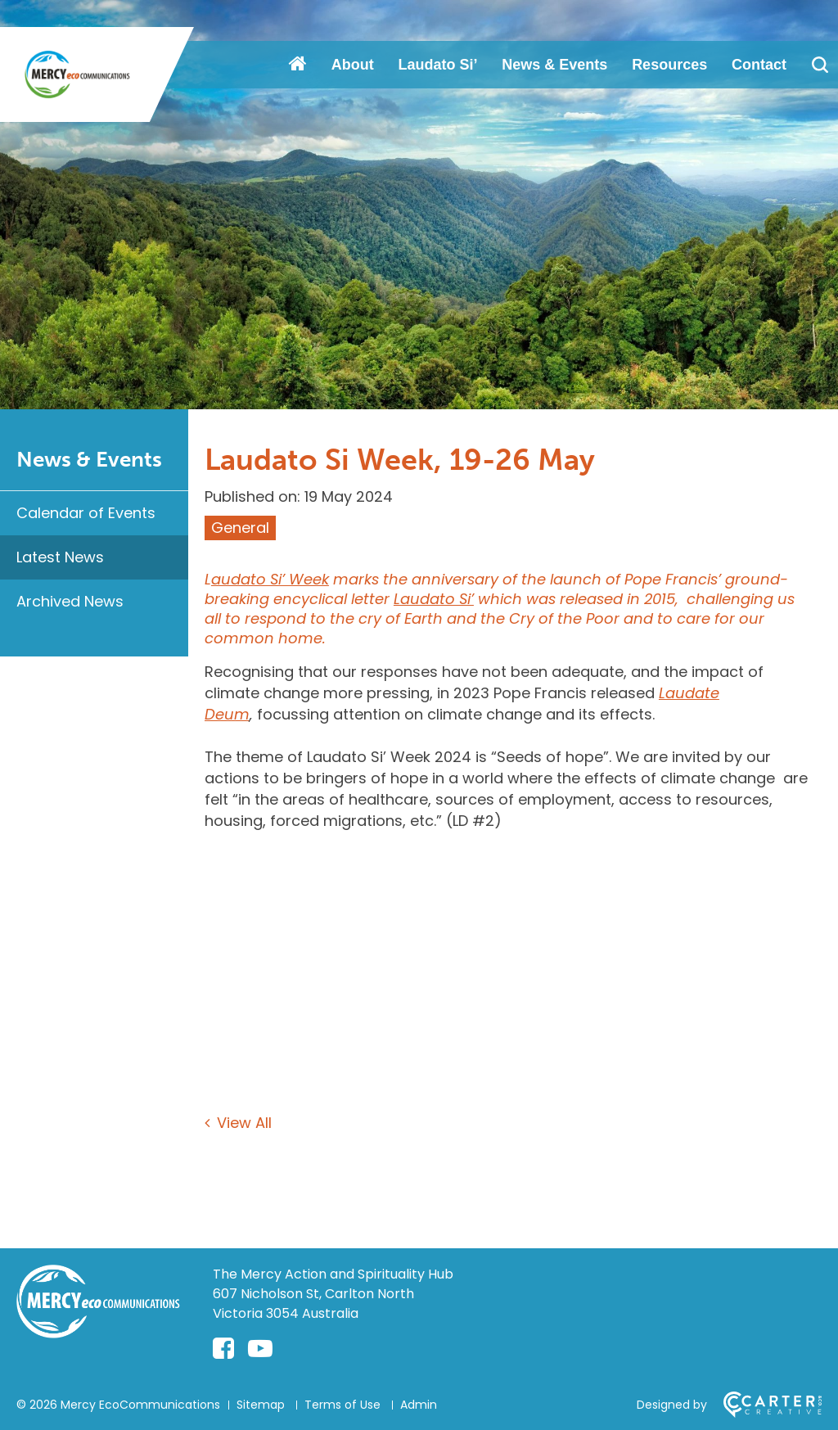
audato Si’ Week (270, 579)
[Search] (819, 64)
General (240, 527)
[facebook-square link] (223, 1349)
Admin (418, 1404)
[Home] (98, 1333)
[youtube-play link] (260, 1349)
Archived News (70, 601)
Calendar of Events (85, 513)
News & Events (554, 64)
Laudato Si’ (438, 64)
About (352, 64)
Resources (669, 64)
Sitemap (261, 1404)
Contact (759, 64)
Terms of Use (342, 1404)
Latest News (60, 557)
